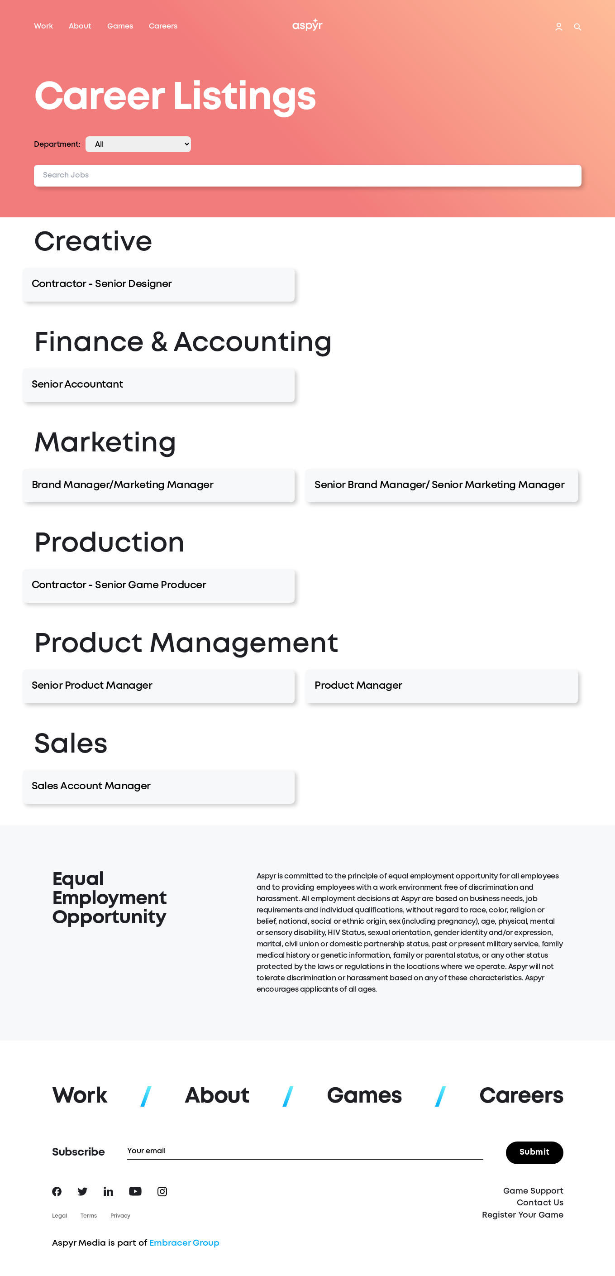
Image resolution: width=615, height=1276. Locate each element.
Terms (89, 1216)
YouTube (135, 1191)
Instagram (162, 1191)
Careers (163, 26)
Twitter (82, 1191)
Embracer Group (184, 1243)
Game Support (533, 1191)
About (80, 26)
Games (120, 26)
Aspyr (307, 24)
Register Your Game (522, 1215)
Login (559, 27)
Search (578, 27)
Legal (59, 1216)
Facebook (57, 1191)
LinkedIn (108, 1191)
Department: (57, 144)
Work (43, 26)
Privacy (120, 1216)
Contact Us (540, 1203)
